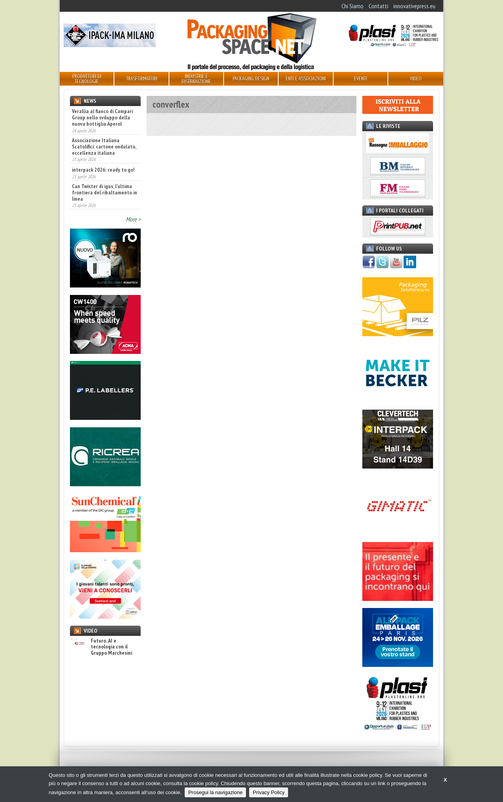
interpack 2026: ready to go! (103, 170)
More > (133, 219)
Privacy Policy (269, 792)
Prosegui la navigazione (215, 792)
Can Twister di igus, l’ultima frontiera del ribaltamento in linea (104, 192)
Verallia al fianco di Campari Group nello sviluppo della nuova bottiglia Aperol (102, 117)
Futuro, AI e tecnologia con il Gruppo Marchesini (101, 647)
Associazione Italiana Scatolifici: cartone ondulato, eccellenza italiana (104, 146)
